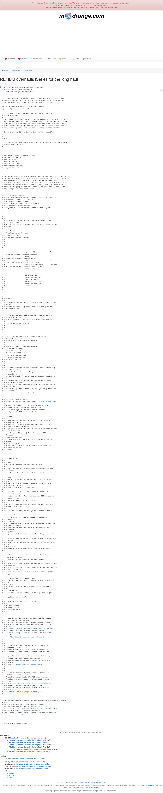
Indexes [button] (64, 59)
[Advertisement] (81, 39)
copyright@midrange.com (92, 787)
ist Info (87, 59)
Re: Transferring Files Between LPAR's (30, 762)
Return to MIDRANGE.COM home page (92, 782)
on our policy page (148, 785)
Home (5, 70)
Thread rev (36, 59)
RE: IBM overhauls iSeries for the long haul (25, 740)
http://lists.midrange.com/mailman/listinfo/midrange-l (30, 629)
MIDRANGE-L (16, 70)
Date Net (22, 59)
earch (75, 59)
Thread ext (50, 59)
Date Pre (10, 59)
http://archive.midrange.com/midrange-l (27, 637)
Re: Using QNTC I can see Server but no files (33, 764)
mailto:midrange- (49, 401)
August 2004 (28, 70)
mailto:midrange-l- (48, 197)
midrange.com (36, 785)
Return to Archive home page (67, 782)
